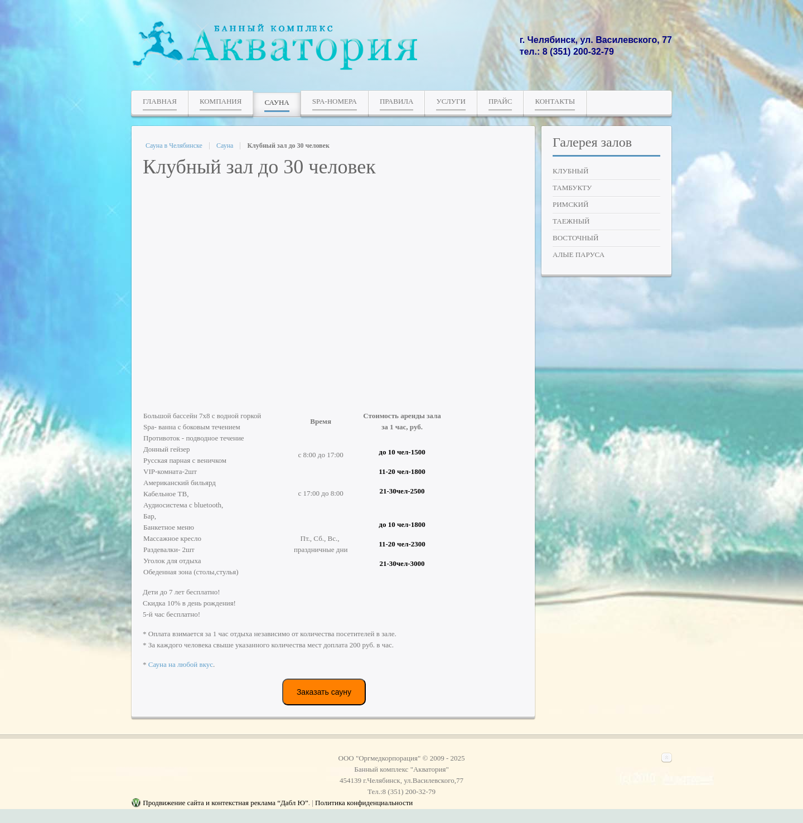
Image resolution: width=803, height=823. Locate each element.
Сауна (224, 145)
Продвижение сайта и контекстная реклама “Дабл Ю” (225, 803)
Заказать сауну (324, 692)
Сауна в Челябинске (174, 145)
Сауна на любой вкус (180, 664)
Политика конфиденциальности (364, 803)
